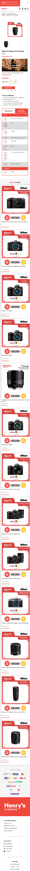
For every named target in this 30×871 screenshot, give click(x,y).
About (13, 866)
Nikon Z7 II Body (7, 311)
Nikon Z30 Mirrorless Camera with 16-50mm (15, 221)
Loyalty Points (15, 869)
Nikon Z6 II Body (7, 355)
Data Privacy (8, 830)
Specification (9, 111)
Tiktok (7, 851)
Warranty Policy (9, 825)
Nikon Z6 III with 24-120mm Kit (11, 534)
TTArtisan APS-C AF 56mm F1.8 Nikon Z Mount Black (15, 400)
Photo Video (10, 13)
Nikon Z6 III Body (7, 444)
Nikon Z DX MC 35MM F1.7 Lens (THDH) (13, 667)
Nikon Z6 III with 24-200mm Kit (11, 578)
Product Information (21, 110)
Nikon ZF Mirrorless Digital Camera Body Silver (15, 623)
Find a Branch (15, 864)
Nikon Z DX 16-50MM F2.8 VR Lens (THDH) (14, 756)
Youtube (8, 848)
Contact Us (7, 823)
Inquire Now (8, 87)
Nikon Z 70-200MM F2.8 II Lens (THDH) (13, 712)
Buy (15, 217)
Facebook (8, 843)
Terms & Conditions (10, 828)
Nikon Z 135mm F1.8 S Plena (10, 14)
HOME (3, 13)
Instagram (8, 846)
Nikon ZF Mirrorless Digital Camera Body (13, 266)
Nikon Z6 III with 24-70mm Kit (11, 489)
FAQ (18, 866)
